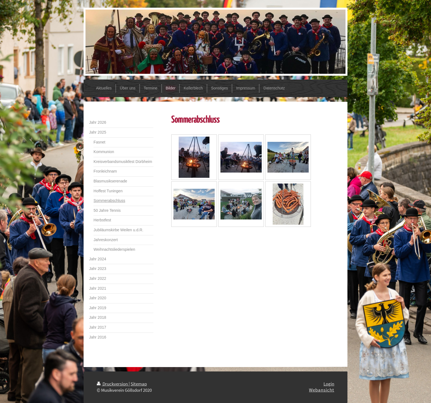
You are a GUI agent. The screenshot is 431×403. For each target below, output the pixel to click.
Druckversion (113, 384)
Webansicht (321, 390)
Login (329, 384)
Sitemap (139, 384)
